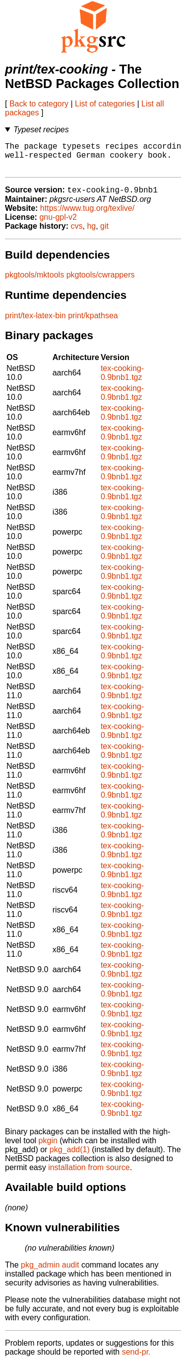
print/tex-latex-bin (35, 323)
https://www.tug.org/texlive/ (87, 215)
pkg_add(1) (70, 1157)
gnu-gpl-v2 (58, 224)
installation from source (89, 1175)
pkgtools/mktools (34, 282)
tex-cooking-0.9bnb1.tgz (122, 380)
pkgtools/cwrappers (100, 282)
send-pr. (136, 1359)
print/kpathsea (93, 323)
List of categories (105, 103)
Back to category (38, 103)
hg (91, 233)
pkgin (48, 1148)
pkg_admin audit (50, 1272)
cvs (77, 233)
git (104, 233)
